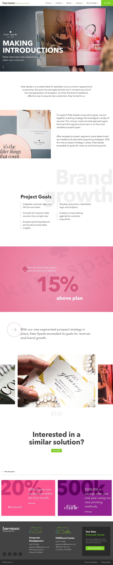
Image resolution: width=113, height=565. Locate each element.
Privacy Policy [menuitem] (106, 562)
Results (69, 3)
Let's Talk (107, 3)
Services (48, 3)
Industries (59, 3)
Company (79, 3)
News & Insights (92, 3)
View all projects (8, 471)
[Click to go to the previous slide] (53, 413)
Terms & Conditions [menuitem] (91, 562)
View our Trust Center (95, 548)
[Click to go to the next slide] (59, 413)
